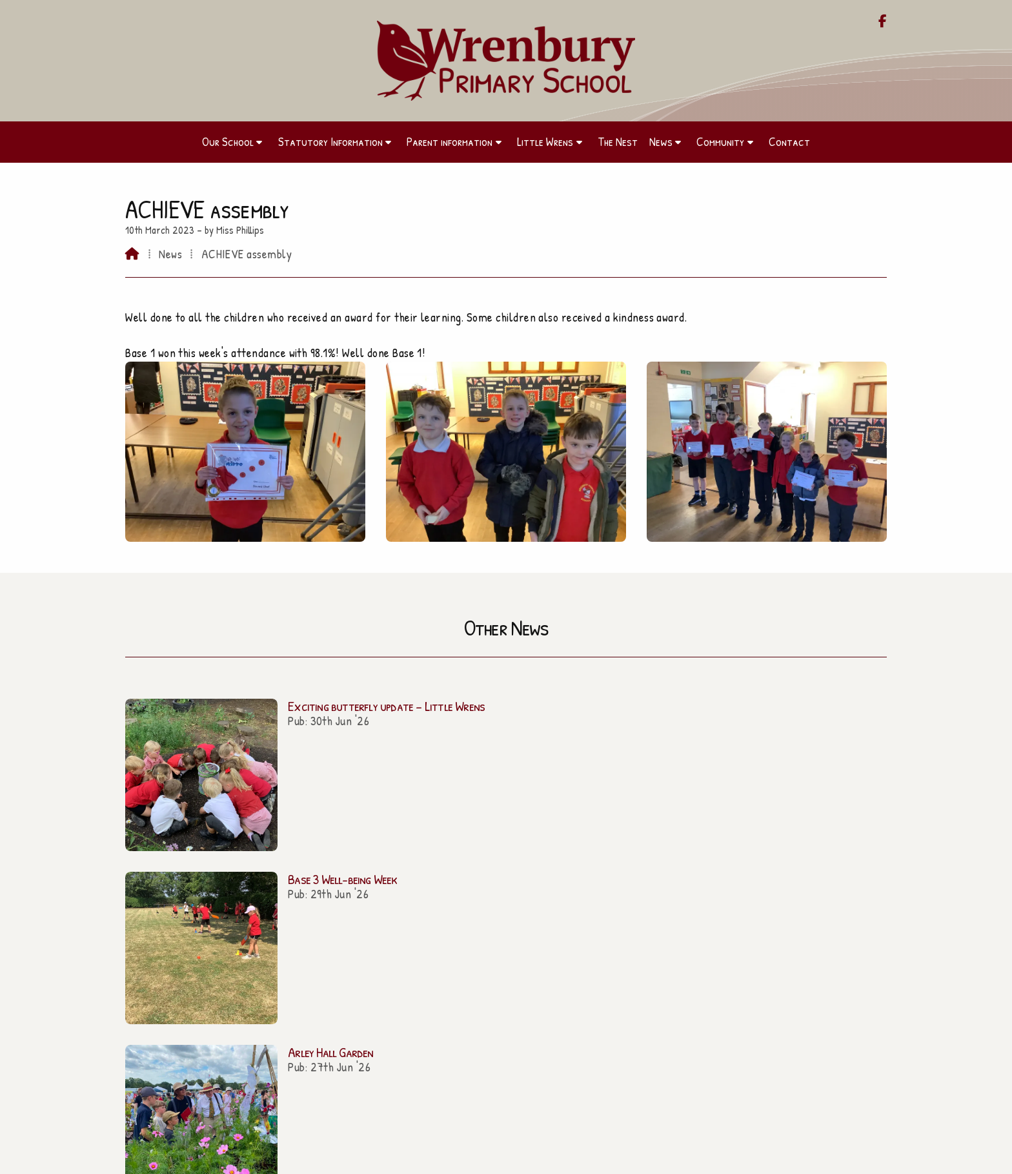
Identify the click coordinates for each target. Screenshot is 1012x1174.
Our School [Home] (244, 928)
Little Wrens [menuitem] (545, 141)
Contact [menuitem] (789, 141)
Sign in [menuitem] (867, 1157)
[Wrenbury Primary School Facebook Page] (882, 22)
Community (244, 1002)
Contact (244, 1021)
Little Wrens (244, 964)
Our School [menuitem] (228, 141)
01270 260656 (512, 942)
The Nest (244, 983)
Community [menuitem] (720, 141)
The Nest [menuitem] (618, 141)
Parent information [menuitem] (449, 141)
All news (850, 787)
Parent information (244, 946)
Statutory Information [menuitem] (330, 141)
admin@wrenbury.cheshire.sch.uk (514, 926)
